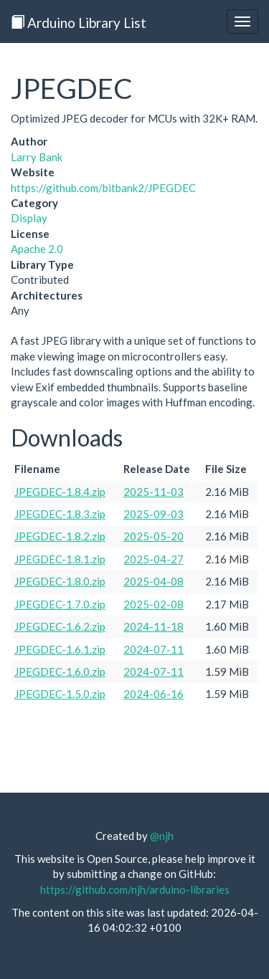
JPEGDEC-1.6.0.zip (59, 671)
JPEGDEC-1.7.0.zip (59, 604)
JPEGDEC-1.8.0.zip (59, 581)
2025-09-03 (153, 513)
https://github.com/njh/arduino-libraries (135, 889)
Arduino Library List (78, 22)
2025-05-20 (153, 536)
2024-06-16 (153, 693)
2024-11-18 (153, 626)
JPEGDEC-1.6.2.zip (59, 626)
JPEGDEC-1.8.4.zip (59, 491)
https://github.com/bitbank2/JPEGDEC (103, 187)
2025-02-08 (153, 604)
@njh (162, 835)
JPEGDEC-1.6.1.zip (59, 649)
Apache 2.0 (37, 248)
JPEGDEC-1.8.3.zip (59, 513)
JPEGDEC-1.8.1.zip (59, 559)
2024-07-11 (153, 649)
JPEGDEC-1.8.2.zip (59, 536)
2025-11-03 (153, 491)
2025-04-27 (153, 559)
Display (29, 217)
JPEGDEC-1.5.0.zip (59, 693)
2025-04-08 (153, 581)
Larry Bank (36, 157)
